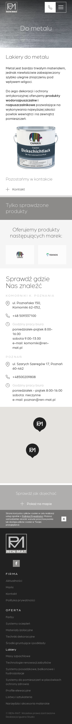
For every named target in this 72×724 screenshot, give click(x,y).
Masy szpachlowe (18, 656)
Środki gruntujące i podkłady (26, 643)
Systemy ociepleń (18, 623)
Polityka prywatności (20, 600)
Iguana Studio (26, 716)
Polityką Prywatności (32, 516)
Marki (9, 587)
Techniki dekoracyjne (20, 636)
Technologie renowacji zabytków (28, 662)
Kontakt (11, 593)
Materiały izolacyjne (19, 630)
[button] (32, 451)
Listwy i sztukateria (19, 697)
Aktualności (14, 580)
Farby (10, 617)
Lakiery (11, 649)
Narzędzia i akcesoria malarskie (28, 703)
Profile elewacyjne (18, 690)
